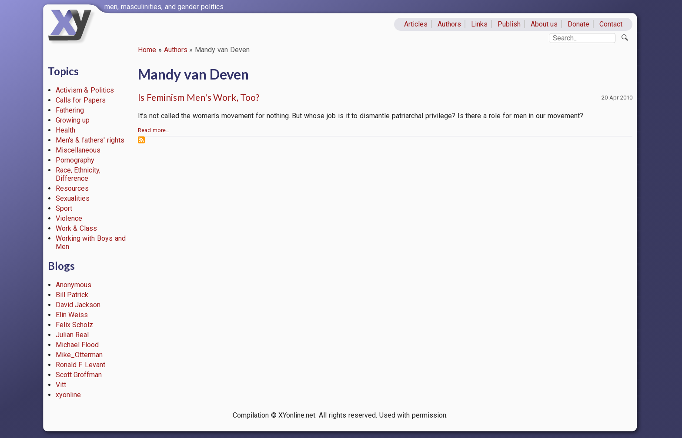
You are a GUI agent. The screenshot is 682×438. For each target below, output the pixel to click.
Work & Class (76, 228)
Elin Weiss (72, 315)
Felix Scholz (75, 325)
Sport (64, 208)
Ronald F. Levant (81, 365)
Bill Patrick (72, 295)
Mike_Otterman (79, 355)
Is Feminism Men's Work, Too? (198, 97)
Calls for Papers (81, 100)
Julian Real (72, 335)
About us (544, 24)
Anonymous (73, 285)
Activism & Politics (85, 90)
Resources (72, 188)
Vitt (61, 385)
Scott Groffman (79, 375)
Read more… (154, 130)
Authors (449, 24)
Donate (578, 24)
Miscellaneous (78, 150)
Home (147, 50)
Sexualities (73, 198)
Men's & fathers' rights (90, 140)
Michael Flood (77, 345)
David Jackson (78, 305)
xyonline (68, 395)
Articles (416, 24)
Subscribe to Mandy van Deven (141, 139)
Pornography (75, 160)
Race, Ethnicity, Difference (78, 174)
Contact (610, 24)
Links (479, 24)
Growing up (73, 120)
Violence (69, 218)
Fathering (70, 110)
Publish (509, 24)
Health (65, 130)
